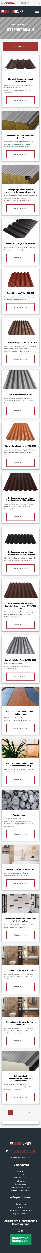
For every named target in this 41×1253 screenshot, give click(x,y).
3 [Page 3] (23, 1112)
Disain (19, 24)
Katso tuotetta (20, 100)
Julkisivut (20, 1181)
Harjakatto (20, 1171)
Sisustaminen (20, 1184)
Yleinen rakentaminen (20, 1190)
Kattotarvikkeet (20, 1177)
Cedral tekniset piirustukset (20, 1210)
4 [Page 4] (29, 1112)
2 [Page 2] (16, 1112)
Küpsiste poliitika (20, 1213)
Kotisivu (13, 24)
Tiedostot (20, 1207)
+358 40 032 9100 (9, 2)
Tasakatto (20, 1174)
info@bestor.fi (11, 3)
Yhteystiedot (20, 1204)
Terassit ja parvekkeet (20, 1187)
